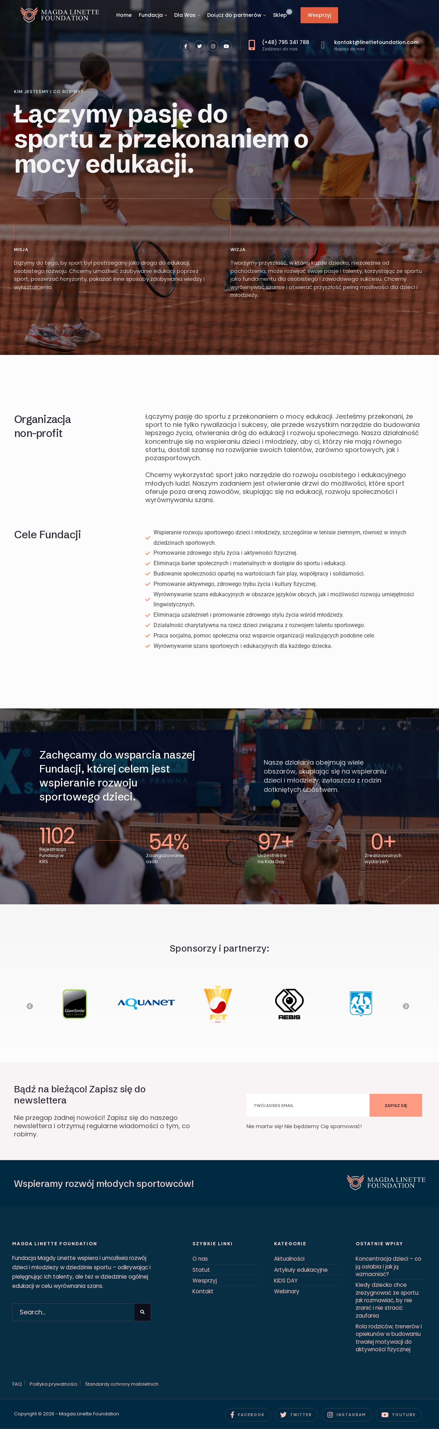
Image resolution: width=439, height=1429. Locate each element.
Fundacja (151, 15)
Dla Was (185, 15)
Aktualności (289, 1258)
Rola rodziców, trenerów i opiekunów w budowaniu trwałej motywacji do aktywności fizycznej (389, 1338)
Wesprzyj (319, 15)
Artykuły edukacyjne (301, 1270)
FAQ (17, 1384)
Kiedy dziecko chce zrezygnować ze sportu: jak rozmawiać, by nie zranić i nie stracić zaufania (387, 1300)
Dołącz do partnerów (234, 15)
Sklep (280, 15)
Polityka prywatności (53, 1384)
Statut (201, 1270)
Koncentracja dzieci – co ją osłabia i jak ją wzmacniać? (388, 1266)
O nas (200, 1258)
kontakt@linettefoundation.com (370, 45)
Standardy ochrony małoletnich (121, 1384)
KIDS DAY (286, 1280)
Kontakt (203, 1291)
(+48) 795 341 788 (279, 45)
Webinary (286, 1291)
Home (124, 15)
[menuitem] (153, 15)
